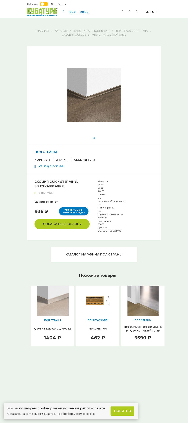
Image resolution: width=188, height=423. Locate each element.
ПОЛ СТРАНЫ (46, 152)
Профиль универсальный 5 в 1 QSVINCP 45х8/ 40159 (143, 328)
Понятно (122, 411)
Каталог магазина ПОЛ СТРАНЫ (94, 254)
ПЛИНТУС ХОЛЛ (98, 320)
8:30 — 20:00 (78, 12)
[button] (94, 138)
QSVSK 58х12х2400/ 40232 (52, 328)
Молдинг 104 (97, 328)
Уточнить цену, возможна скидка (74, 211)
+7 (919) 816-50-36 (51, 166)
